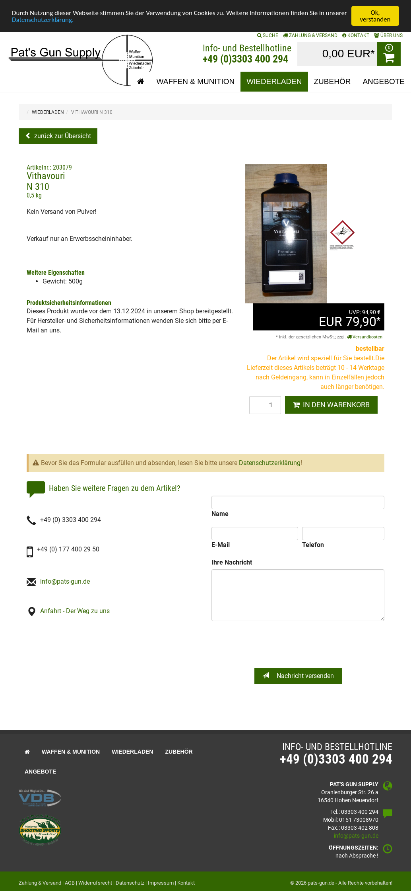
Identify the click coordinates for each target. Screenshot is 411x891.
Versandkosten (364, 337)
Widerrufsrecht (95, 883)
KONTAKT (355, 35)
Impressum (161, 883)
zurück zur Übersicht (62, 136)
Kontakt (186, 883)
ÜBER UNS (388, 35)
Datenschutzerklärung (269, 463)
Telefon (313, 545)
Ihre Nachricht (231, 562)
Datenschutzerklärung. (43, 20)
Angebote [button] (384, 81)
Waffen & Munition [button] (195, 81)
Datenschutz (130, 883)
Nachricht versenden (298, 676)
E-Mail (220, 545)
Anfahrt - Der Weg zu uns (75, 611)
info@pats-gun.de (65, 581)
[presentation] (298, 644)
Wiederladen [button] (274, 81)
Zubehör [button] (332, 81)
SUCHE (267, 35)
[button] (140, 82)
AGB (70, 883)
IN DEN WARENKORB (331, 405)
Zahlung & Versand (310, 35)
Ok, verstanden (375, 15)
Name (220, 514)
